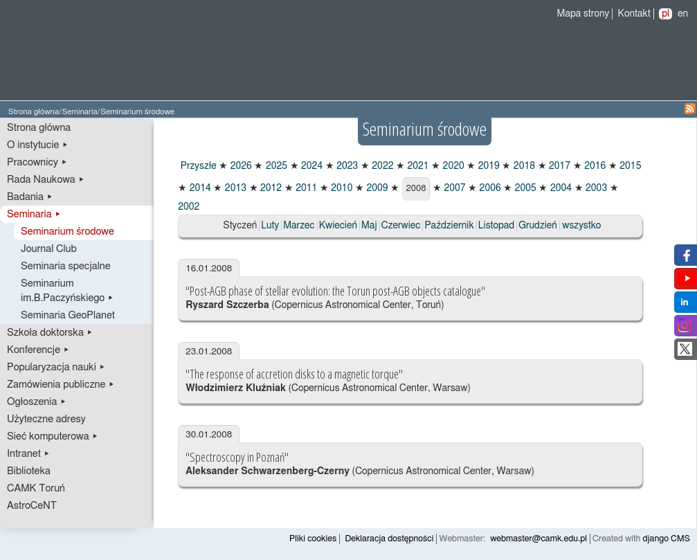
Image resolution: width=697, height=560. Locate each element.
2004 (559, 188)
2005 (524, 188)
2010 (341, 188)
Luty (270, 226)
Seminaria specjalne (66, 266)
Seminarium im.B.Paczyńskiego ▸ (67, 290)
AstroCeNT (32, 505)
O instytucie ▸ (38, 145)
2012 (270, 188)
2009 (376, 188)
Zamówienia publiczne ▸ (61, 384)
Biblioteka (29, 471)
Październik (448, 226)
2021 (417, 166)
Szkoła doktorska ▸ (50, 332)
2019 (488, 166)
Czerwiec (401, 226)
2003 (595, 188)
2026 (240, 166)
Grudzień (537, 226)
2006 (489, 188)
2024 (311, 166)
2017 (559, 166)
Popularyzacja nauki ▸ (56, 367)
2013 (234, 188)
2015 (629, 166)
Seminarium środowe (67, 231)
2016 (594, 166)
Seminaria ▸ (34, 214)
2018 (523, 166)
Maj (369, 226)
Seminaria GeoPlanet (68, 315)
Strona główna (33, 112)
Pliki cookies (312, 538)
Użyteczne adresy (46, 419)
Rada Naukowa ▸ (45, 179)
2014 (199, 188)
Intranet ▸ (28, 454)
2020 (452, 166)
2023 (346, 166)
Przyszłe (197, 166)
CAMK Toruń (36, 488)
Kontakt (634, 14)
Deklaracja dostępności (389, 538)
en (683, 14)
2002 (188, 207)
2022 (382, 166)
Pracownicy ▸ (37, 162)
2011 (305, 188)
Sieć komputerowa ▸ (52, 436)
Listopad (496, 226)
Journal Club (49, 249)
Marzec (298, 226)
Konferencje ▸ (38, 350)
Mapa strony (583, 14)
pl (665, 14)
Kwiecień (338, 226)
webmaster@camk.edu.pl (538, 538)
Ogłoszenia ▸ (36, 402)
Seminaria (79, 112)
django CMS (667, 538)
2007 (454, 188)
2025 (275, 166)
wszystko (581, 226)
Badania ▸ (30, 197)
